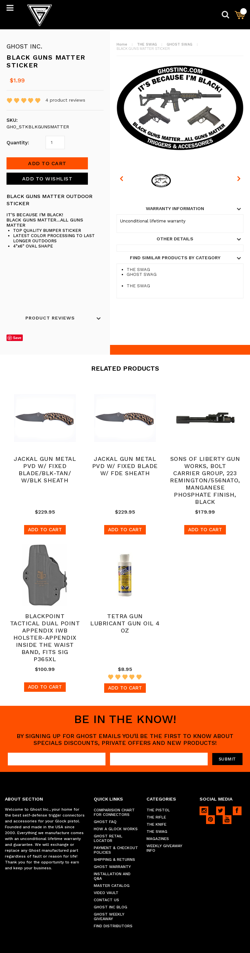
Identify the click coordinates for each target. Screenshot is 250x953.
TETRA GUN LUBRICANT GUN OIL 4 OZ (125, 623)
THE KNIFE (156, 824)
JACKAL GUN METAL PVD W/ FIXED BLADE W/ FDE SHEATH (125, 465)
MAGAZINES (157, 838)
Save (17, 338)
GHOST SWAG (179, 44)
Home (122, 44)
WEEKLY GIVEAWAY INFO (164, 848)
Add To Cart (45, 530)
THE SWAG (147, 44)
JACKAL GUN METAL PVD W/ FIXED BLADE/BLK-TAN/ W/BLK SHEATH (45, 469)
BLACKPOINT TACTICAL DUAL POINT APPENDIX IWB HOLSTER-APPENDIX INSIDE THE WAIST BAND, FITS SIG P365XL (45, 637)
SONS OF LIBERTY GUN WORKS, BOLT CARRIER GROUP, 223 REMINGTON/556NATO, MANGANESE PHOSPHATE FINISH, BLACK (205, 480)
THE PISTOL (158, 810)
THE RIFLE (156, 817)
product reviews (65, 100)
